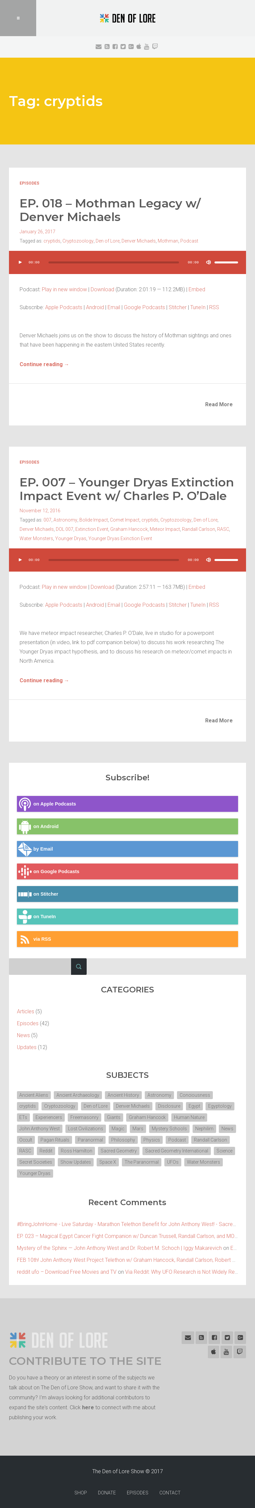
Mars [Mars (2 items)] (138, 1127)
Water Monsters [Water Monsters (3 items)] (99, 1172)
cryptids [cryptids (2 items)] (28, 1105)
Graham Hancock (129, 528)
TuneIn (198, 307)
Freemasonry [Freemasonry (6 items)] (85, 1116)
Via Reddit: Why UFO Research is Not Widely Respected (189, 1271)
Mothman (167, 240)
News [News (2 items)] (26, 1139)
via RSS (34, 938)
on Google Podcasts (48, 870)
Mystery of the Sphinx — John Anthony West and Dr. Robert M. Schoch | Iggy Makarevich (119, 1247)
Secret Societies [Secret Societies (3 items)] (133, 1161)
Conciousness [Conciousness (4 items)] (196, 1093)
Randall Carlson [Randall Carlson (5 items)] (36, 1150)
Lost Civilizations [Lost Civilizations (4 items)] (86, 1127)
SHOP (80, 1492)
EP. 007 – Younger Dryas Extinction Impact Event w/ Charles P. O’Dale (127, 488)
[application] (127, 268)
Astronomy (65, 518)
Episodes (29, 183)
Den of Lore (107, 240)
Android (95, 307)
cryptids (51, 240)
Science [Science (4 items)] (99, 1161)
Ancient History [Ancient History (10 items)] (125, 1093)
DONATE (107, 1492)
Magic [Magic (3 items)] (118, 1127)
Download (102, 289)
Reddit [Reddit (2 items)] (87, 1150)
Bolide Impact (93, 518)
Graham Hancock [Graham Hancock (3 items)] (148, 1116)
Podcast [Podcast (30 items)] (199, 1139)
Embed (197, 289)
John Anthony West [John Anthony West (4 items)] (40, 1127)
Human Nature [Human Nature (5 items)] (190, 1116)
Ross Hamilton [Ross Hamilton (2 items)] (118, 1150)
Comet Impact (124, 518)
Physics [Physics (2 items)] (173, 1139)
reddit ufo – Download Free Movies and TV (67, 1271)
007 (47, 518)
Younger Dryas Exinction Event (120, 537)
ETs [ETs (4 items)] (24, 1116)
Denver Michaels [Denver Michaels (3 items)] (134, 1105)
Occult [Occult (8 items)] (46, 1139)
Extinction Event (91, 528)
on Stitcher (37, 893)
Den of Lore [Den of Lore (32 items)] (96, 1105)
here (88, 1407)
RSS (214, 307)
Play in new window (64, 289)
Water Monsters (36, 537)
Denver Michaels (138, 240)
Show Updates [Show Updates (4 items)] (173, 1161)
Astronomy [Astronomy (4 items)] (161, 1093)
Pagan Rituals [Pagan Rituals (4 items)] (76, 1139)
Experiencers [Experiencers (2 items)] (49, 1116)
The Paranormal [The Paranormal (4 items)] (37, 1172)
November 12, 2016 (40, 509)
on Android (38, 825)
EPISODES (137, 1492)
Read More (219, 404)
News (23, 1034)
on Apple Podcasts (46, 802)
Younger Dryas (70, 537)
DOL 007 (64, 528)
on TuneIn (36, 915)
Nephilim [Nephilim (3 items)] (206, 1127)
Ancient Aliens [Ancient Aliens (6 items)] (34, 1093)
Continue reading (44, 364)
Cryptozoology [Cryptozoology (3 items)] (60, 1105)
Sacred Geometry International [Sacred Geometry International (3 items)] (51, 1161)
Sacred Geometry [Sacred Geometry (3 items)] (160, 1150)
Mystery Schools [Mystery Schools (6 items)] (170, 1127)
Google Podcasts (144, 307)
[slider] (113, 262)
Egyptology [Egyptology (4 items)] (221, 1105)
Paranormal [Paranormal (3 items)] (111, 1139)
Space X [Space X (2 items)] (205, 1161)
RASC (223, 528)
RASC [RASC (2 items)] (67, 1150)
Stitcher (178, 307)
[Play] (20, 261)
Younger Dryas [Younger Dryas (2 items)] (139, 1172)
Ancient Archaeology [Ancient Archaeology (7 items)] (79, 1093)
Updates (27, 1046)
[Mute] (208, 261)
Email (114, 307)
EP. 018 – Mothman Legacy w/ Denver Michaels (111, 210)
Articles (25, 1010)
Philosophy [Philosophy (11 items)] (144, 1139)
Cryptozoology (77, 240)
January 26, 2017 (37, 231)
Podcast (189, 240)
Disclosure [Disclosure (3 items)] (170, 1105)
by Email (35, 848)
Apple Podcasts (63, 307)
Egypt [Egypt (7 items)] (196, 1105)
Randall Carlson (198, 528)
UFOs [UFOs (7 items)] (68, 1172)
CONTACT (170, 1492)
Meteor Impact (165, 528)
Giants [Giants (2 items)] (114, 1116)
